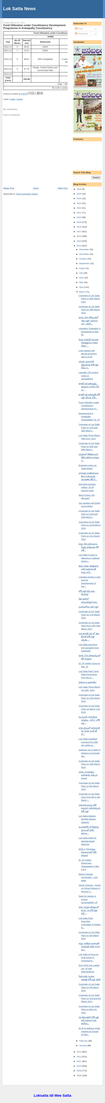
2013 (79, 1052)
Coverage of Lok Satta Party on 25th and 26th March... (89, 446)
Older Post (62, 188)
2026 (79, 189)
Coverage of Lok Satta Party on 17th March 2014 (89, 614)
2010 (79, 1066)
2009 (79, 1070)
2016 (79, 236)
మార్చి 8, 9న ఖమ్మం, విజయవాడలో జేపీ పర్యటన (88, 852)
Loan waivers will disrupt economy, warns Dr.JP (88, 353)
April (81, 287)
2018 (79, 227)
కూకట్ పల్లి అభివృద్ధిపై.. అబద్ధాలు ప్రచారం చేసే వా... (89, 386)
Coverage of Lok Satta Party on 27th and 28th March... (89, 427)
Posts (79, 28)
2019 (79, 222)
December (84, 249)
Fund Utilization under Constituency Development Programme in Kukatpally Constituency (34, 27)
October (83, 259)
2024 (79, 198)
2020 (79, 217)
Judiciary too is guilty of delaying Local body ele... (89, 753)
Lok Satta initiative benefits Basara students (87, 819)
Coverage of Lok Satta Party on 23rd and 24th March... (89, 514)
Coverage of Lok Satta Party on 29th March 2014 (89, 309)
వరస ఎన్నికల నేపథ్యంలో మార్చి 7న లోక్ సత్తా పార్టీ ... (89, 910)
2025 (79, 194)
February (83, 1041)
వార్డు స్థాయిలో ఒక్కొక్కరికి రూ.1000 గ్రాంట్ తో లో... (89, 731)
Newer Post (8, 188)
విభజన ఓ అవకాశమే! (87, 682)
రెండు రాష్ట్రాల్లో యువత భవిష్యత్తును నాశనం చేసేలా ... (88, 342)
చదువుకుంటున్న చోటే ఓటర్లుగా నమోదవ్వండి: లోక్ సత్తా (89, 808)
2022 (79, 208)
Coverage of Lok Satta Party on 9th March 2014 (89, 786)
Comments (81, 33)
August (82, 268)
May (81, 282)
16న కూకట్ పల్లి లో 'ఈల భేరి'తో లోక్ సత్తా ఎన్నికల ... (89, 636)
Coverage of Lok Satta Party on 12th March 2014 (89, 698)
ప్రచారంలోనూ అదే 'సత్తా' (89, 607)
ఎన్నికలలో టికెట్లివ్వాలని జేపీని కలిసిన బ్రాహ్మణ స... (89, 457)
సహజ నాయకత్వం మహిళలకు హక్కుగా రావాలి (88, 775)
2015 (79, 241)
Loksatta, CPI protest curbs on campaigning (88, 375)
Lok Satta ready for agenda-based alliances (87, 841)
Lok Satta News (19, 8)
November (84, 254)
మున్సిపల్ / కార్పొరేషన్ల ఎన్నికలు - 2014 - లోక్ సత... (89, 720)
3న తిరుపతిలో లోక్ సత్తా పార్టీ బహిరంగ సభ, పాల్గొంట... (89, 1020)
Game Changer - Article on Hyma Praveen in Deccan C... (90, 888)
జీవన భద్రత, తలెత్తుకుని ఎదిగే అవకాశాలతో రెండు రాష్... (89, 569)
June (81, 277)
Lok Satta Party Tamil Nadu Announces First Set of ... (89, 674)
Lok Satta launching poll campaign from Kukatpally (89, 647)
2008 (79, 1075)
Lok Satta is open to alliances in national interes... (89, 558)
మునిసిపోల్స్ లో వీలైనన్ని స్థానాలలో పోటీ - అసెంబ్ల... (89, 830)
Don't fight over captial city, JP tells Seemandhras (89, 968)
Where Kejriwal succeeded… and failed (88, 877)
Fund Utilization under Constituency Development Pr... (89, 405)
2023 (79, 203)
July (81, 273)
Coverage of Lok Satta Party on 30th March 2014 (89, 298)
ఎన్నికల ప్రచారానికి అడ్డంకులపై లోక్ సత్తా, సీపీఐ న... (89, 364)
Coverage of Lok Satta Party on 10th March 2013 (89, 764)
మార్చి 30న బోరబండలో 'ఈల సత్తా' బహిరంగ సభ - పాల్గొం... (88, 320)
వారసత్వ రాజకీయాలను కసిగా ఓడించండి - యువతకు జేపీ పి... (89, 476)
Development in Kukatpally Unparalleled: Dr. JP (89, 416)
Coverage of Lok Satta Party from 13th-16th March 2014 (89, 625)
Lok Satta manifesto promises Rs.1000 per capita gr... (88, 742)
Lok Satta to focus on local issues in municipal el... (88, 957)
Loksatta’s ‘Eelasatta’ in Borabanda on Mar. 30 (89, 331)
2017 (79, 231)
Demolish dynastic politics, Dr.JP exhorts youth (87, 487)
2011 (79, 1061)
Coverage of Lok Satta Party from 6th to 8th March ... (89, 797)
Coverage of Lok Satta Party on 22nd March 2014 (90, 525)
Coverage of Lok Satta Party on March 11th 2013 (89, 709)
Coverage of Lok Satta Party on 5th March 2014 (89, 935)
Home (36, 188)
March (82, 292)
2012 (79, 1056)
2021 (79, 212)
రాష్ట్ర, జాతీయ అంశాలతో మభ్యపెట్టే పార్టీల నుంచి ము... (89, 946)
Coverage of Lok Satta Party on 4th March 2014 (89, 987)
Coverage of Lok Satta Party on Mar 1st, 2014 (89, 1009)
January (83, 1045)
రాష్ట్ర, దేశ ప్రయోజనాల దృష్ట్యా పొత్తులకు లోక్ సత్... (89, 547)
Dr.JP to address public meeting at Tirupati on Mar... (89, 1031)
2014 (79, 246)
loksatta (20, 99)
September (84, 263)
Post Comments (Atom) (27, 194)
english (13, 99)
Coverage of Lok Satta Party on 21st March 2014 (89, 536)
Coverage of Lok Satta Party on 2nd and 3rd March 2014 (90, 998)
